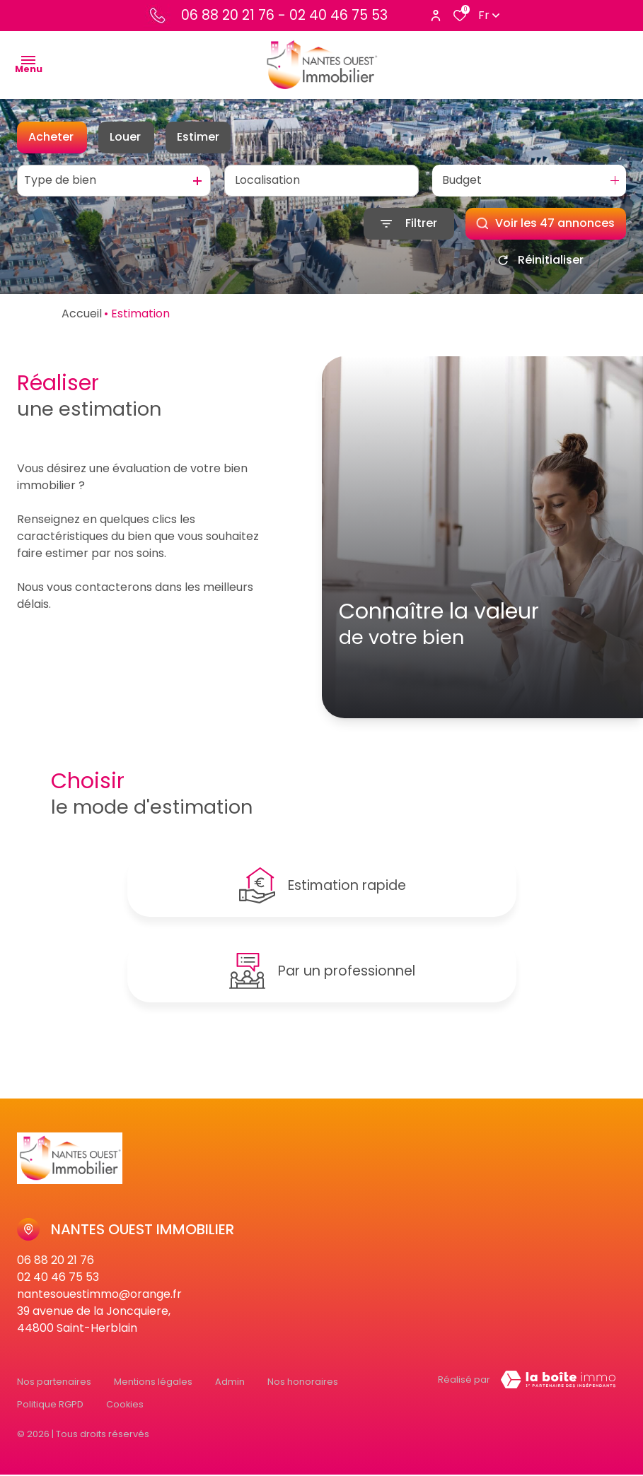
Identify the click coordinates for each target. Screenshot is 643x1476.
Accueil (82, 313)
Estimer (198, 137)
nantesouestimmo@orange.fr (99, 1313)
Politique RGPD (50, 1410)
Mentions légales (153, 1396)
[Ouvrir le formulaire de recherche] (409, 224)
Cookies (125, 1410)
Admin (230, 1396)
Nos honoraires (302, 1396)
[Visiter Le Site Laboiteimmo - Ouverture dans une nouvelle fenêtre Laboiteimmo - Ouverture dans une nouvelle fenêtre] (558, 1399)
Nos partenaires (54, 1396)
